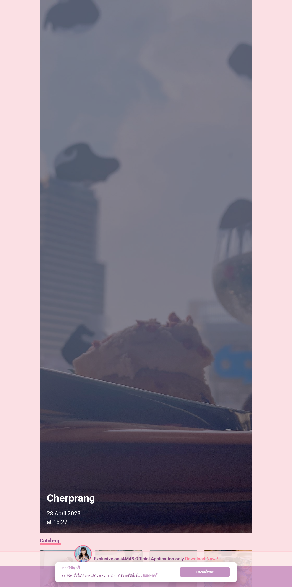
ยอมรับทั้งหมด (205, 572)
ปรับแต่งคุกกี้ (149, 575)
